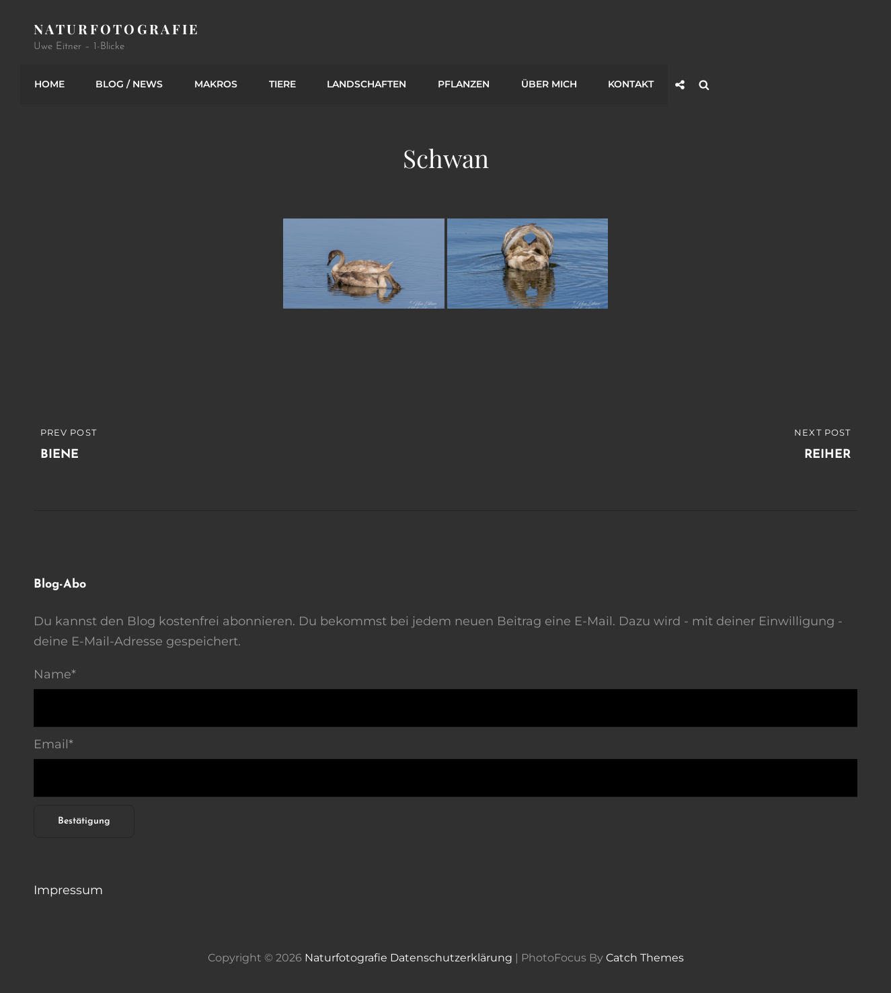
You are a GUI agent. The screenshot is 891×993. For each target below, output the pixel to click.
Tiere (278, 83)
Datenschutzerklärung (451, 955)
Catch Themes (645, 955)
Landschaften (361, 83)
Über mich (542, 83)
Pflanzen (457, 83)
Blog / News (127, 83)
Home (49, 83)
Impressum (68, 888)
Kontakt (623, 83)
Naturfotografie (117, 28)
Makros (213, 83)
